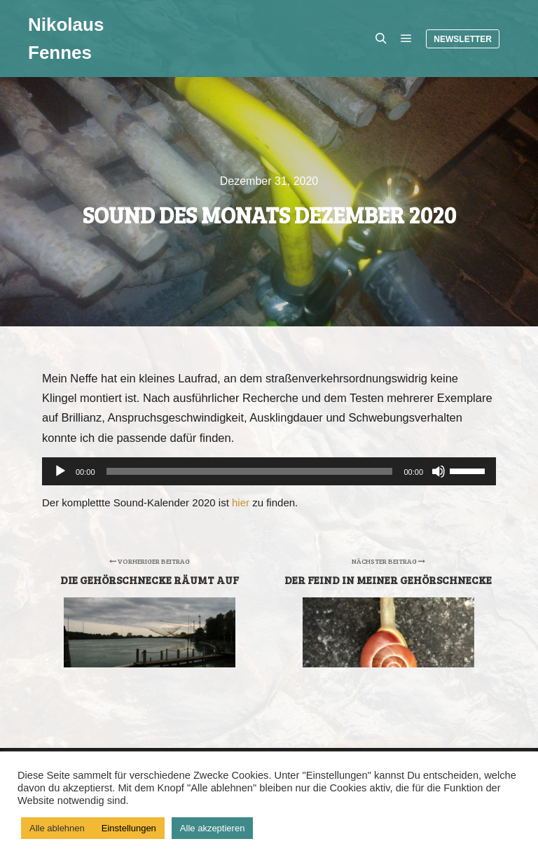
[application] (269, 471)
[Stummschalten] (439, 471)
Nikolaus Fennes (66, 38)
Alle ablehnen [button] (57, 828)
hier (240, 502)
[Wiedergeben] (60, 471)
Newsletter (463, 39)
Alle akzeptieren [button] (212, 828)
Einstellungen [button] (129, 828)
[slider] (249, 471)
